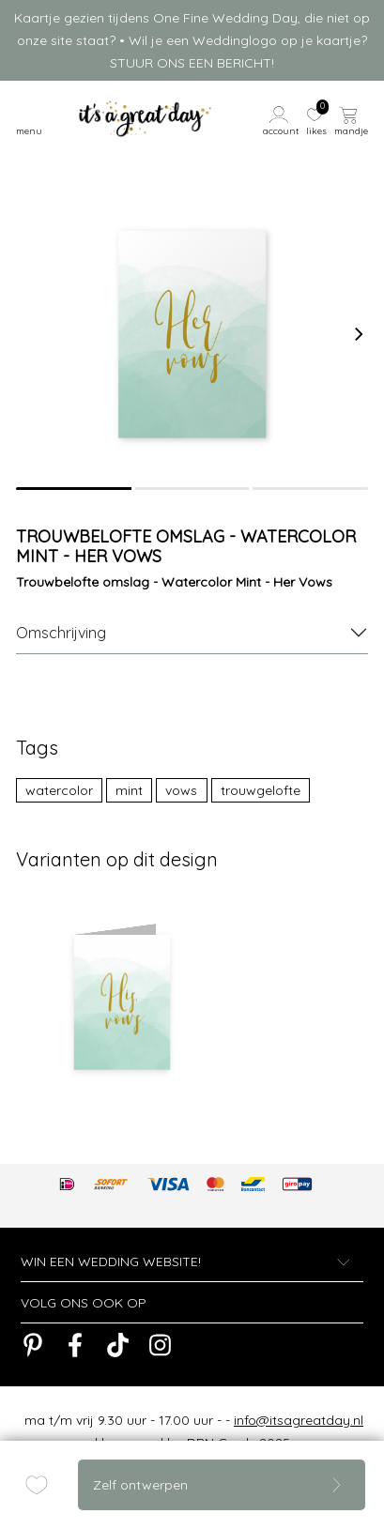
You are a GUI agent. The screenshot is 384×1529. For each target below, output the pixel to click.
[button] (281, 118)
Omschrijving (61, 632)
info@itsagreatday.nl (298, 1420)
